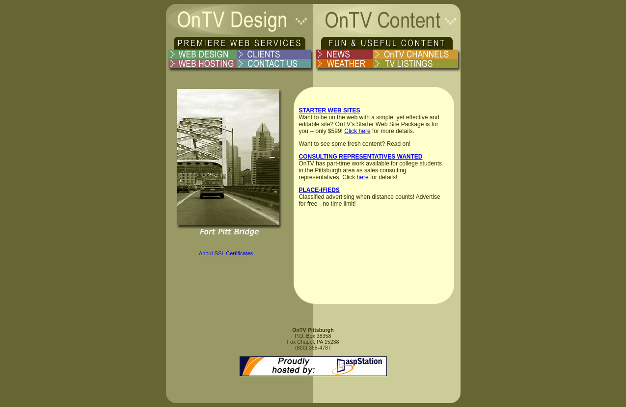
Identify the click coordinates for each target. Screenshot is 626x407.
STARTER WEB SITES (329, 110)
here (363, 177)
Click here (357, 131)
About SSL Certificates (226, 253)
